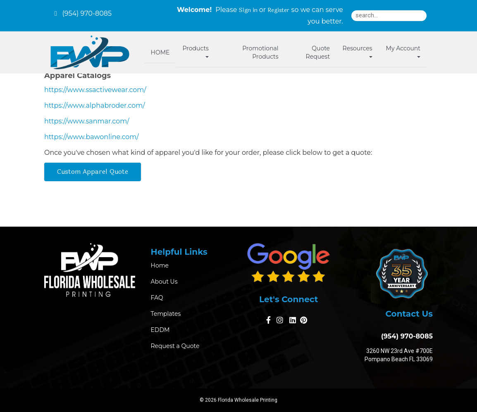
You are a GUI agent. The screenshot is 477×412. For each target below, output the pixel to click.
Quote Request (318, 52)
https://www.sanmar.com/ (86, 121)
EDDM (160, 330)
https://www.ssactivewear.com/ (95, 90)
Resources (357, 51)
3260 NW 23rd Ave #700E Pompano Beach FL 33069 (399, 355)
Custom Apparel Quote (92, 171)
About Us (164, 281)
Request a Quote (175, 346)
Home (160, 265)
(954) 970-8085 (405, 336)
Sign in (248, 10)
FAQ (157, 297)
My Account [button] (403, 51)
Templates (166, 313)
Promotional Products (260, 52)
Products (196, 51)
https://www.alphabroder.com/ (94, 105)
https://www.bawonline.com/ (91, 137)
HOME (160, 52)
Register (278, 10)
